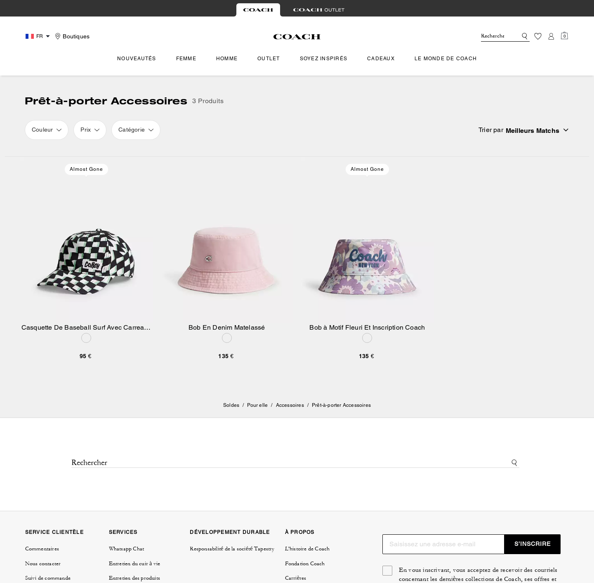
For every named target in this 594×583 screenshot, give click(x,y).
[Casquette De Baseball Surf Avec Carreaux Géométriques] (86, 240)
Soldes (231, 405)
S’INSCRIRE (532, 544)
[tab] (258, 10)
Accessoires (290, 405)
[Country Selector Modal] (39, 36)
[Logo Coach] (297, 37)
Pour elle (257, 405)
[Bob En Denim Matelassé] (227, 240)
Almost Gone (86, 169)
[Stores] (71, 36)
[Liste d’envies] (538, 36)
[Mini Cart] (564, 35)
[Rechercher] (492, 36)
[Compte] (551, 36)
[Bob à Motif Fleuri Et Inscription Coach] (367, 240)
